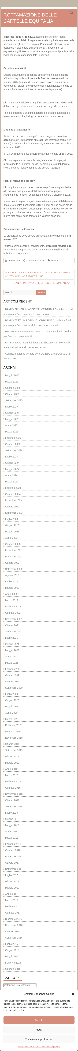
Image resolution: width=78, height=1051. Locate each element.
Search (41, 292)
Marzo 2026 (11, 381)
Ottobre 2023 (12, 506)
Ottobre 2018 (12, 800)
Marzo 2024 (11, 481)
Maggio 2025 (12, 419)
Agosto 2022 (12, 575)
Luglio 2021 (11, 637)
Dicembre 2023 (13, 500)
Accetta (39, 1020)
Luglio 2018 (11, 812)
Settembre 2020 (14, 687)
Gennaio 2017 (13, 912)
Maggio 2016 (12, 956)
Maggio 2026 (12, 375)
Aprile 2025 (11, 425)
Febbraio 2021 (13, 669)
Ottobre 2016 (12, 931)
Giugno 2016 (12, 950)
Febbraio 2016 (13, 962)
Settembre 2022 (14, 569)
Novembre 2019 (14, 737)
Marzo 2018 (11, 837)
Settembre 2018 (14, 806)
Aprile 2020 (11, 712)
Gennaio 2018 (13, 850)
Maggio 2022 (12, 587)
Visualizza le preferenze (39, 1039)
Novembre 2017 (14, 856)
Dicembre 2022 (13, 550)
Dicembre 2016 (13, 919)
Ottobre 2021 (12, 625)
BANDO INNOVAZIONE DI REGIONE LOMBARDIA (43, 282)
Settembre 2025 (14, 400)
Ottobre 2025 (12, 394)
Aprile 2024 (11, 475)
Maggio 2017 (12, 887)
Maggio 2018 (12, 825)
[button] (73, 994)
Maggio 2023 (12, 531)
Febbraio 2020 (13, 725)
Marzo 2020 (11, 719)
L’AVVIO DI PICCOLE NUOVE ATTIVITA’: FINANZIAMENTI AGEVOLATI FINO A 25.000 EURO (38, 274)
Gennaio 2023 (13, 544)
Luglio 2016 (11, 944)
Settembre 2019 (14, 750)
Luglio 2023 (11, 519)
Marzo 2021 (11, 662)
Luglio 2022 (11, 581)
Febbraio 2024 (13, 487)
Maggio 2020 (12, 706)
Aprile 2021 (11, 656)
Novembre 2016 (14, 925)
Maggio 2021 (12, 650)
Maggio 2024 (12, 469)
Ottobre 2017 (12, 862)
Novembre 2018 (14, 794)
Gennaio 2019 (13, 787)
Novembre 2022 (14, 556)
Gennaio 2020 (13, 731)
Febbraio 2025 (13, 437)
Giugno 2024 (12, 462)
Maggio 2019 (12, 762)
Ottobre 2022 (12, 562)
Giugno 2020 (12, 700)
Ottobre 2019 (12, 744)
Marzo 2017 (11, 900)
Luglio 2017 (11, 875)
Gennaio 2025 (13, 444)
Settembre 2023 (14, 512)
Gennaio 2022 (13, 612)
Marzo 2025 (11, 431)
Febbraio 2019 (13, 781)
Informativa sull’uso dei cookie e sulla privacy (39, 1046)
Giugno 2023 (12, 525)
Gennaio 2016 (13, 969)
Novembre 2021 (14, 619)
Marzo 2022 (11, 600)
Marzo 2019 (11, 775)
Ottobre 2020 (12, 681)
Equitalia (55, 260)
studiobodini (14, 260)
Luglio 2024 (11, 456)
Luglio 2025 (11, 406)
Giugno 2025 (12, 412)
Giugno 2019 (12, 756)
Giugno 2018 (12, 819)
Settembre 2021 (14, 631)
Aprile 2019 (11, 769)
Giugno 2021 (12, 644)
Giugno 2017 (12, 881)
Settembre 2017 (14, 869)
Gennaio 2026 (13, 387)
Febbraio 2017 (13, 906)
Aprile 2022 (11, 594)
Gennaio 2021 (13, 675)
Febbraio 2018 (13, 844)
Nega (39, 1029)
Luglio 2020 (11, 694)
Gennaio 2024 (13, 494)
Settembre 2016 (14, 937)
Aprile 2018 (11, 831)
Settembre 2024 (14, 450)
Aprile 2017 (11, 894)
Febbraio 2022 (13, 606)
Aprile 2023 (11, 537)
